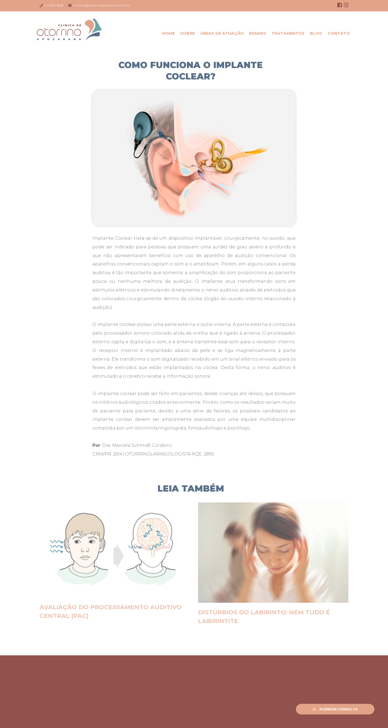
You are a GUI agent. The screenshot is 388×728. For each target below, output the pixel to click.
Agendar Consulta (335, 709)
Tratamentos (288, 33)
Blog (316, 33)
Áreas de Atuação (222, 33)
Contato (339, 33)
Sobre (187, 33)
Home (168, 33)
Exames (257, 33)
